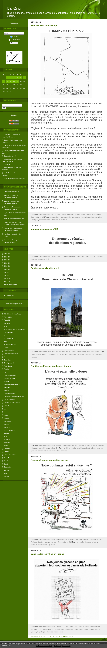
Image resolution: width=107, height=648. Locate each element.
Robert (6, 240)
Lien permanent (94, 214)
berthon (6, 218)
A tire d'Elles (8, 317)
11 (17, 81)
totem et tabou (54, 451)
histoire (75, 354)
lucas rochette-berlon (81, 629)
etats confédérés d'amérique (49, 220)
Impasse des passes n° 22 (44, 229)
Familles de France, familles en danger (51, 366)
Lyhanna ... (8, 164)
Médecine (7, 412)
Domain (6, 207)
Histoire (6, 381)
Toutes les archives (10, 284)
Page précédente (38, 636)
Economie (7, 357)
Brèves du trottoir (10, 344)
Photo (6, 436)
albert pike (34, 220)
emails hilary (79, 217)
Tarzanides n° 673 (16, 191)
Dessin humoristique (11, 354)
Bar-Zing (14, 8)
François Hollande (10, 375)
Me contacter (14, 23)
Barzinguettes (8, 332)
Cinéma (6, 347)
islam (94, 354)
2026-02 (7, 266)
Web (5, 473)
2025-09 (7, 281)
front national (91, 448)
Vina (5, 191)
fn (97, 448)
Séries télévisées (10, 455)
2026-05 (7, 257)
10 (14, 81)
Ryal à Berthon (9, 213)
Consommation (9, 351)
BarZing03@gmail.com (14, 303)
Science (6, 451)
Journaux (7, 387)
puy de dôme (66, 354)
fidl (60, 629)
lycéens (33, 632)
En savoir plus (6, 646)
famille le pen (68, 448)
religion (81, 354)
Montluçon (7, 421)
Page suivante (67, 636)
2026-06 (7, 254)
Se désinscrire (14, 39)
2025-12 (7, 272)
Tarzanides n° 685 (10, 156)
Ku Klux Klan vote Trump (44, 25)
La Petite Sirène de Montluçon (14, 396)
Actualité (7, 320)
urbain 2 (45, 354)
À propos (14, 115)
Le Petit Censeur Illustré (12, 402)
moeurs (93, 256)
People (6, 433)
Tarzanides (7, 467)
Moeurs (6, 418)
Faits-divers (8, 366)
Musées (6, 424)
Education (7, 360)
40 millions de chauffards (12, 314)
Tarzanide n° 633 (18, 218)
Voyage (6, 470)
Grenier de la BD (9, 378)
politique (64, 220)
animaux (7, 323)
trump (52, 217)
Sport (6, 464)
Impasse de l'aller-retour (12, 384)
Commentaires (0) (92, 351)
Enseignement (9, 363)
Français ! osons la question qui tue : (50, 460)
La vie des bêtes (9, 400)
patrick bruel (42, 545)
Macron (6, 476)
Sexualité (7, 458)
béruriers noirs (67, 629)
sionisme (88, 542)
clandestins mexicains (93, 217)
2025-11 (7, 275)
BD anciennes (9, 295)
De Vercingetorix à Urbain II (45, 268)
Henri (6, 234)
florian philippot (79, 448)
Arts (5, 326)
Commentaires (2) (37, 217)
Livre (5, 409)
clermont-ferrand (55, 354)
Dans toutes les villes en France (47, 554)
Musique (7, 427)
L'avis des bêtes (9, 393)
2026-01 (7, 269)
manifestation (95, 629)
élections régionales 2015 (40, 259)
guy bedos (51, 545)
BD (5, 335)
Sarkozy (6, 448)
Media (6, 415)
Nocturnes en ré (9, 430)
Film (5, 372)
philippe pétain (43, 451)
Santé (6, 445)
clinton (57, 217)
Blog (5, 341)
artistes (94, 542)
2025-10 (7, 278)
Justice (6, 390)
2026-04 (7, 260)
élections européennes (54, 632)
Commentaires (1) (77, 256)
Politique (7, 439)
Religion (6, 442)
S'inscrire (14, 36)
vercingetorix (36, 354)
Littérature (7, 406)
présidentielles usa (67, 217)
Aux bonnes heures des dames (14, 329)
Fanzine (6, 369)
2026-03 (7, 263)
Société (6, 461)
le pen (79, 542)
